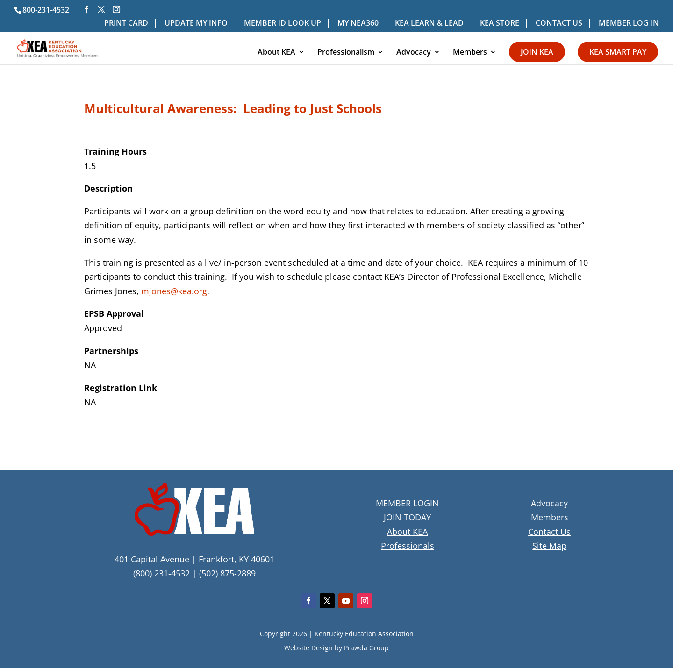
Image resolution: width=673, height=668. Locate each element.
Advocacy (413, 53)
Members (470, 53)
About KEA (276, 53)
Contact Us (549, 531)
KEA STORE (499, 23)
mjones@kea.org (174, 291)
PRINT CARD (126, 23)
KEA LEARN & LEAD (429, 23)
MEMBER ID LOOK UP (282, 23)
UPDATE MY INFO (196, 23)
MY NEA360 (358, 23)
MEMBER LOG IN (629, 23)
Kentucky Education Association (364, 633)
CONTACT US (559, 23)
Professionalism (345, 53)
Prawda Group (366, 647)
